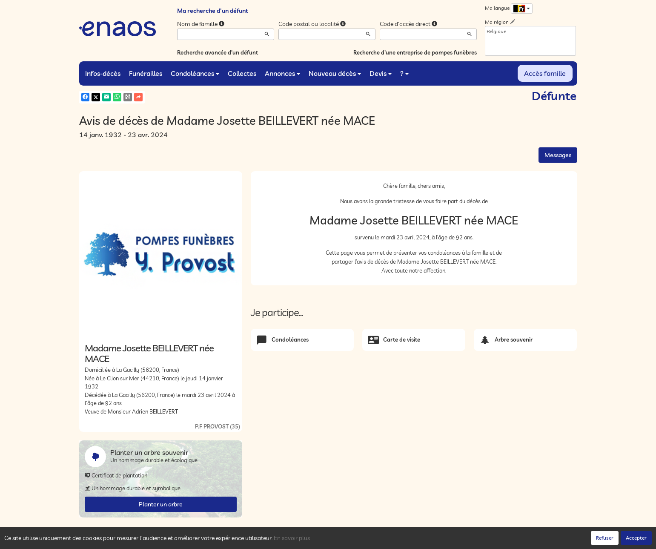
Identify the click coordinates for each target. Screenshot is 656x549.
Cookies (196, 540)
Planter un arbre (161, 504)
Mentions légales (231, 540)
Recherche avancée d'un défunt (217, 52)
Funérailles (145, 73)
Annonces (282, 73)
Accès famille (545, 73)
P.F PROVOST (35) (217, 426)
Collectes (242, 73)
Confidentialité (164, 540)
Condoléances (195, 73)
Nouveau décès (335, 73)
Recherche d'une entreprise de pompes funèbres (415, 52)
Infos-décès (102, 73)
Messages (557, 155)
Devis (381, 73)
